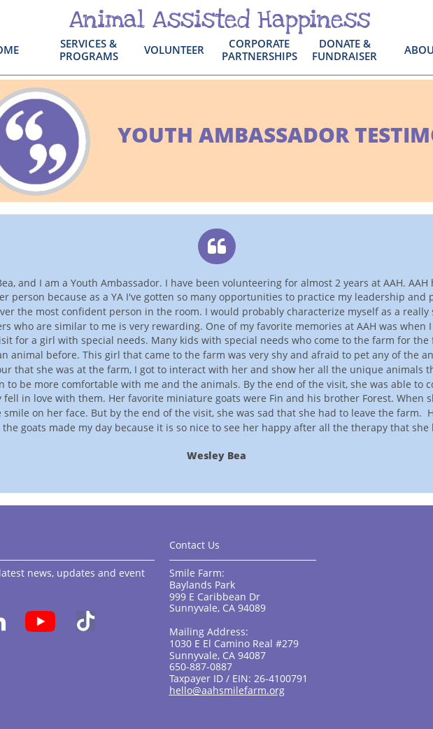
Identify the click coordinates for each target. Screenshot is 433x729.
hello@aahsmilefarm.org (227, 690)
